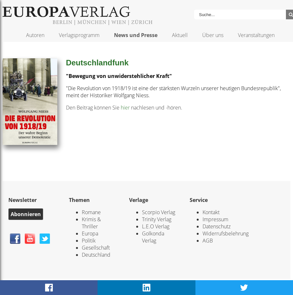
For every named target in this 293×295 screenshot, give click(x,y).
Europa (90, 233)
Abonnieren (26, 214)
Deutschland (96, 254)
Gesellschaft (96, 247)
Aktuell (180, 35)
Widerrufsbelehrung (226, 233)
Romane (91, 212)
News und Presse (135, 35)
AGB (208, 240)
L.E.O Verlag (155, 226)
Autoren (35, 35)
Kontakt (211, 212)
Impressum (215, 219)
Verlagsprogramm (79, 35)
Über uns (212, 35)
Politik (89, 240)
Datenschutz (217, 226)
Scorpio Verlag (158, 212)
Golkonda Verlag (153, 237)
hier (125, 107)
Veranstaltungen (256, 35)
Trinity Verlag (156, 219)
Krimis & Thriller (91, 223)
